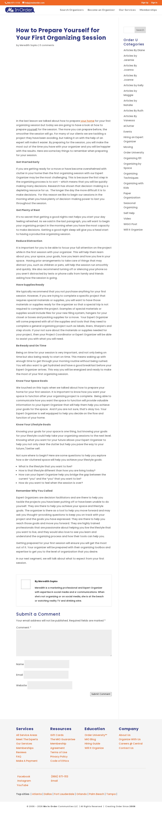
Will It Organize (133, 230)
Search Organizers (72, 10)
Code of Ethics (59, 761)
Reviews (21, 752)
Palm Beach (96, 794)
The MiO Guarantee (62, 739)
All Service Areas (26, 735)
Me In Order (50, 806)
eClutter (129, 126)
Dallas (48, 794)
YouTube (22, 785)
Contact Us (126, 748)
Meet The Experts (27, 739)
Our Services (127, 10)
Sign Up (144, 3)
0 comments (47, 45)
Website (21, 685)
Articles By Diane (134, 50)
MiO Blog (90, 739)
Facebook (23, 776)
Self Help (129, 213)
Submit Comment (100, 694)
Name (20, 664)
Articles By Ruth (133, 110)
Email (19, 675)
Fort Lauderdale (64, 794)
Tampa (111, 794)
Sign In (154, 3)
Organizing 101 (132, 158)
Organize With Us (130, 739)
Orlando (81, 794)
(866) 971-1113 (59, 776)
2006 (132, 806)
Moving (128, 147)
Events (128, 131)
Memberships (148, 10)
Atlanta (37, 794)
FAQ (18, 756)
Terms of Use (58, 752)
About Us (125, 735)
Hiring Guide (92, 743)
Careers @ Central (131, 743)
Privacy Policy (59, 756)
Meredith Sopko (29, 45)
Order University (134, 152)
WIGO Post (130, 224)
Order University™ (96, 735)
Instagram (23, 781)
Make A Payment (26, 761)
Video (127, 218)
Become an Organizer (101, 10)
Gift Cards (57, 735)
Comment (23, 627)
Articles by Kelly (133, 85)
